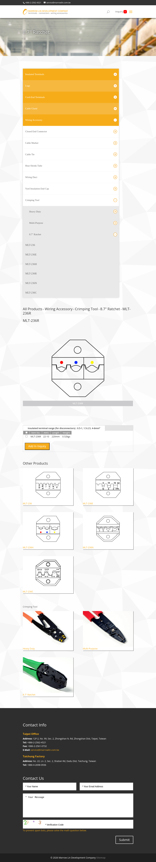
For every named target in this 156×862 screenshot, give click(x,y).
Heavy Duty (35, 211)
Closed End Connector (36, 131)
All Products (32, 308)
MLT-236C (31, 292)
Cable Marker (32, 143)
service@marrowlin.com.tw (45, 749)
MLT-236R (31, 273)
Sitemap (100, 857)
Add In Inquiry (37, 446)
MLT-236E (31, 254)
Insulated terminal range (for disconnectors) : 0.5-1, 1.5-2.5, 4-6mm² (64, 428)
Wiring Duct (31, 177)
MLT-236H (31, 264)
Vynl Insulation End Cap (37, 188)
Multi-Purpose (36, 223)
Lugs (27, 85)
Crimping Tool (32, 200)
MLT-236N (31, 283)
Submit (124, 840)
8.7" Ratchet (35, 234)
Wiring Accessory (33, 120)
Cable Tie (30, 154)
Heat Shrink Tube (33, 165)
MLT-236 (30, 245)
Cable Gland (31, 108)
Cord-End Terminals (35, 97)
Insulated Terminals (34, 74)
